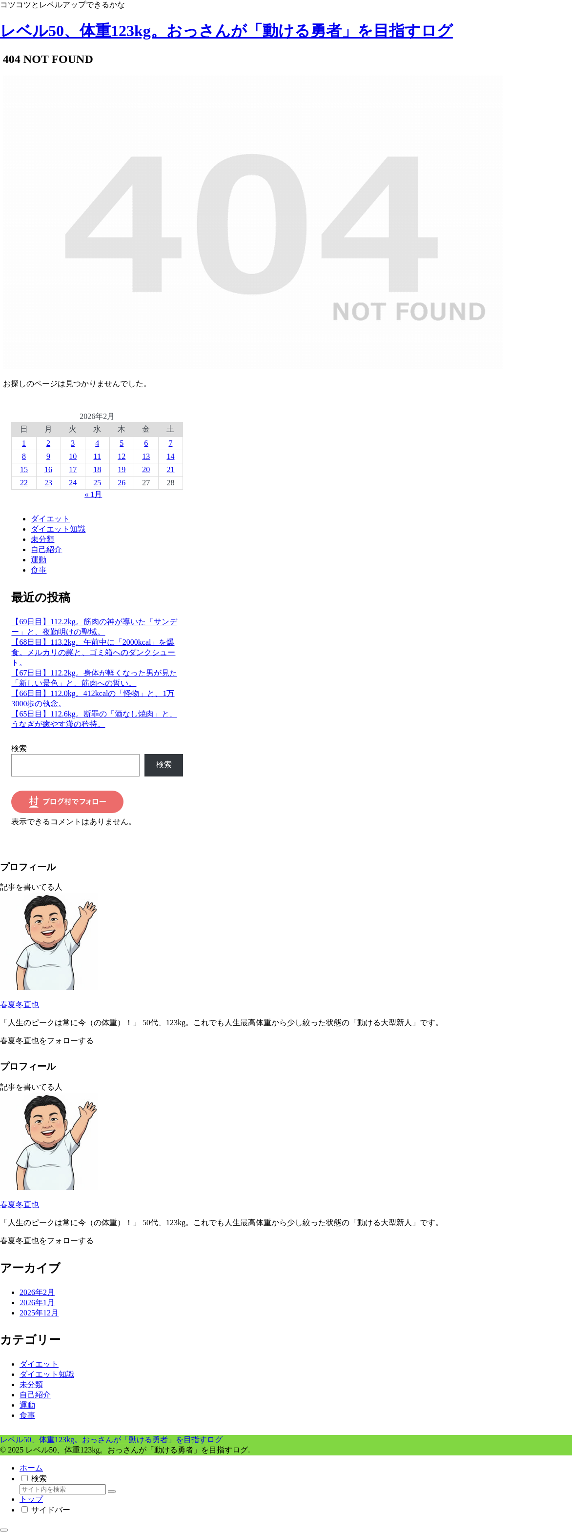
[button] (112, 1491)
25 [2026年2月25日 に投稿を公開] (97, 482)
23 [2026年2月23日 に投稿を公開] (48, 482)
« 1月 (93, 494)
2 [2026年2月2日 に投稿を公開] (48, 443)
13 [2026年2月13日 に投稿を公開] (146, 456)
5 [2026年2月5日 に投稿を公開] (121, 443)
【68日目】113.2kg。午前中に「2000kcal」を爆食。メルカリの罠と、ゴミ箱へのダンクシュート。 (93, 652)
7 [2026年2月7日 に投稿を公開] (170, 443)
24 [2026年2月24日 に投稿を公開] (73, 482)
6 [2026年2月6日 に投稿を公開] (146, 443)
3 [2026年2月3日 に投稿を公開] (73, 443)
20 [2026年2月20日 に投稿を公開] (146, 469)
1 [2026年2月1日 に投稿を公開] (24, 443)
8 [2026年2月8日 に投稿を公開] (24, 456)
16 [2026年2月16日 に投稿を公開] (48, 469)
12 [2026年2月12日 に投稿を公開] (121, 456)
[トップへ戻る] (4, 1530)
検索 (19, 748)
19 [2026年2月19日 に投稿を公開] (121, 469)
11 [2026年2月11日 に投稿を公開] (97, 456)
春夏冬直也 (19, 1004)
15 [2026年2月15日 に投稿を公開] (24, 469)
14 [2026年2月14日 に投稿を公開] (170, 456)
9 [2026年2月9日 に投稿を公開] (48, 456)
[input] (63, 1489)
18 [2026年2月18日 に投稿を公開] (97, 469)
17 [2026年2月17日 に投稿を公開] (73, 469)
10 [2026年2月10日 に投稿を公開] (73, 456)
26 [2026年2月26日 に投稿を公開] (121, 482)
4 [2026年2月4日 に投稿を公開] (97, 443)
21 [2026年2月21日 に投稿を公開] (170, 469)
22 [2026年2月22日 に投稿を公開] (24, 482)
